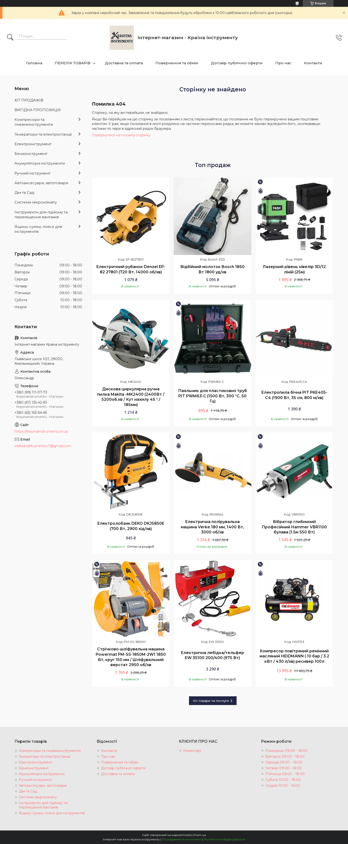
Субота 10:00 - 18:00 (283, 780)
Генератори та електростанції (43, 134)
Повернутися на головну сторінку (121, 135)
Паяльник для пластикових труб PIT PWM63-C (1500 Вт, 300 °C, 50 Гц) (212, 395)
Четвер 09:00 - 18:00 (283, 768)
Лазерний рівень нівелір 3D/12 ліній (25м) (294, 269)
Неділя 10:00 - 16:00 (282, 785)
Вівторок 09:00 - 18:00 (284, 756)
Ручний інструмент (32, 173)
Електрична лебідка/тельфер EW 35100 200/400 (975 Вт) (212, 655)
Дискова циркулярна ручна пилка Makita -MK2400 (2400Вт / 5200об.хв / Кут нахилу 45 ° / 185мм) (130, 397)
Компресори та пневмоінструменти (33, 122)
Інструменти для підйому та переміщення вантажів (41, 214)
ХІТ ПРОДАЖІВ (28, 100)
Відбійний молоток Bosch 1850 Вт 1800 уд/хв (212, 269)
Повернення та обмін (176, 63)
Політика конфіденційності (224, 839)
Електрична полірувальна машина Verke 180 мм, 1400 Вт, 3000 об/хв (212, 526)
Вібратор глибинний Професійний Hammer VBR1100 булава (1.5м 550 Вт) (294, 526)
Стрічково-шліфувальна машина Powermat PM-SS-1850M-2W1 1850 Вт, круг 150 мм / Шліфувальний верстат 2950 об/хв (131, 657)
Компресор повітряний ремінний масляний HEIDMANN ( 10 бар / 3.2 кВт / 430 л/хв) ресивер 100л (294, 656)
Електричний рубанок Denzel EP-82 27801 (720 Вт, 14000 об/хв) (130, 269)
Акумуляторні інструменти (39, 163)
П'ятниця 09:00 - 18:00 (285, 774)
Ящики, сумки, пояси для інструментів (38, 229)
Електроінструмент (32, 144)
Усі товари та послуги (211, 701)
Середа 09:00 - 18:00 (283, 762)
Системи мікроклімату (35, 202)
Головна (34, 63)
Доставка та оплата (124, 63)
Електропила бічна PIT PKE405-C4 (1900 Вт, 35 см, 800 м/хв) (294, 395)
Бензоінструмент (30, 153)
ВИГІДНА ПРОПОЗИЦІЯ (37, 110)
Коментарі (192, 751)
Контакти (313, 63)
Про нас (283, 63)
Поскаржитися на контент (182, 839)
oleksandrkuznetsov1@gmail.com (42, 446)
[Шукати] (10, 37)
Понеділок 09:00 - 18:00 (286, 751)
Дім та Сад (24, 192)
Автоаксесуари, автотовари (41, 183)
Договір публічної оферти (237, 63)
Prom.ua (199, 835)
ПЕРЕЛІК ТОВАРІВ (72, 63)
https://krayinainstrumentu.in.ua (41, 431)
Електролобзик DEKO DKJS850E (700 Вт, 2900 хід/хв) (130, 526)
